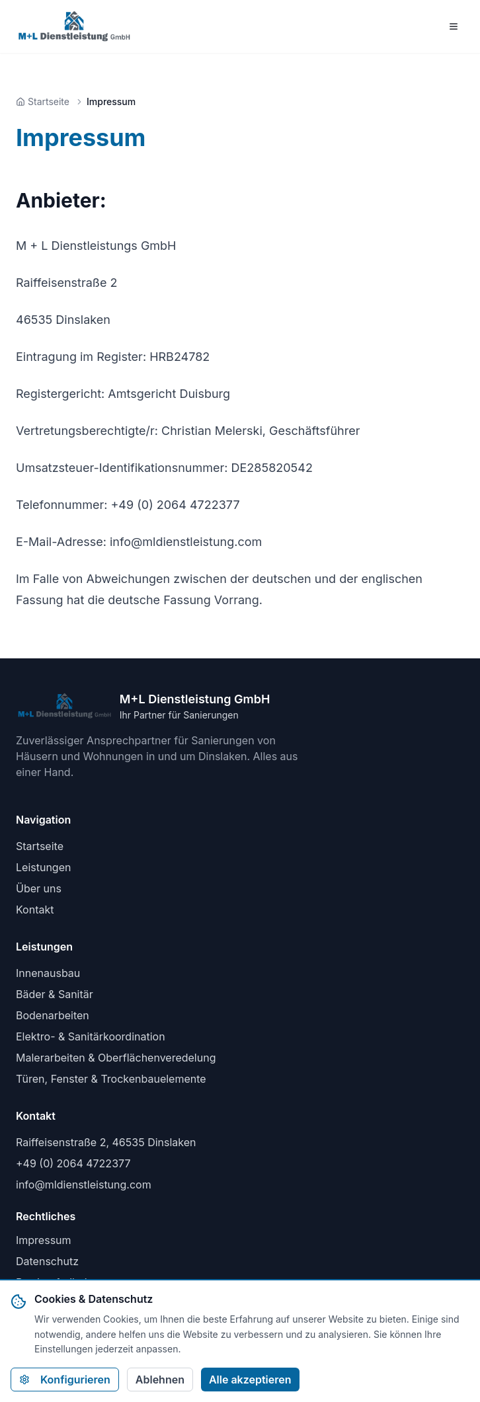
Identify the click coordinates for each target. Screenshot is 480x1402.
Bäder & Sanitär (54, 994)
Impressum (43, 1240)
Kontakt (35, 909)
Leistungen (43, 867)
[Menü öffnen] (453, 26)
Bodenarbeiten (52, 1015)
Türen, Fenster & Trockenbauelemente (111, 1078)
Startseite (39, 846)
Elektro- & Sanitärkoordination (90, 1036)
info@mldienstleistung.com (83, 1184)
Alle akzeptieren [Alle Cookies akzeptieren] (250, 1379)
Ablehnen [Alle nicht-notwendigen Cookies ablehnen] (160, 1379)
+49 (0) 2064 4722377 (73, 1163)
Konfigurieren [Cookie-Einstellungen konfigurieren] (64, 1379)
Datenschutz (47, 1261)
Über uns (38, 888)
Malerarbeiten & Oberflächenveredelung (116, 1057)
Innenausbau (48, 973)
